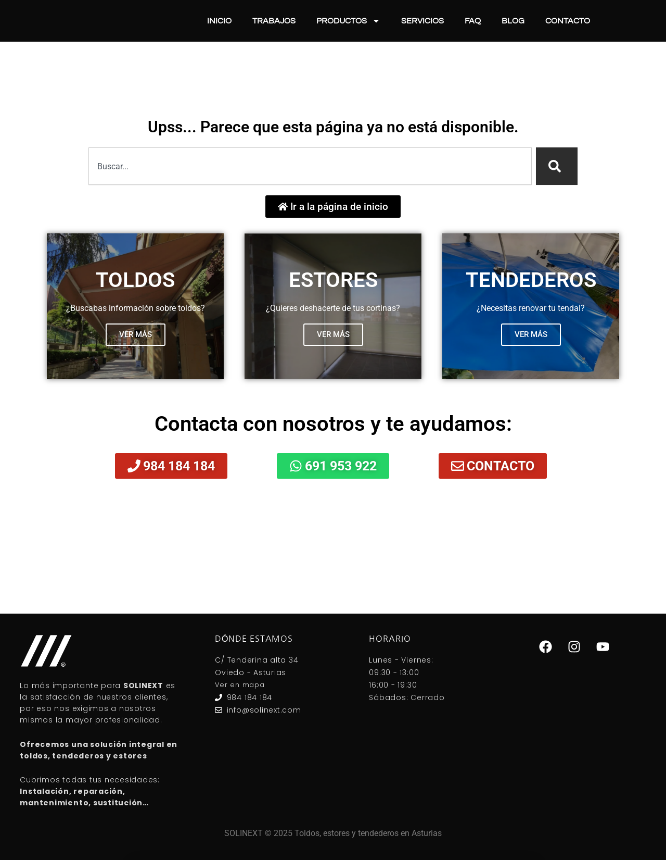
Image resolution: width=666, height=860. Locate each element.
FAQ (473, 21)
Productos (348, 20)
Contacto (567, 21)
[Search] (557, 166)
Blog (513, 21)
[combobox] (310, 166)
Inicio (219, 21)
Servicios (422, 21)
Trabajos (274, 21)
